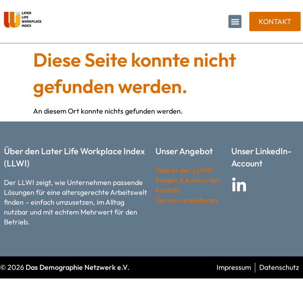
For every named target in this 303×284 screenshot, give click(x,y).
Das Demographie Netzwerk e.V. (77, 267)
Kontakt (167, 189)
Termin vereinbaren (186, 200)
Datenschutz (279, 267)
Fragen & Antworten (187, 180)
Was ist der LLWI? (184, 170)
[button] (234, 21)
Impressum (234, 267)
